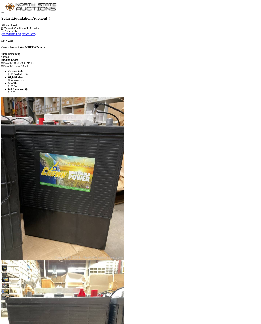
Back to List (9, 31)
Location (32, 28)
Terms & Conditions (13, 28)
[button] (4, 268)
